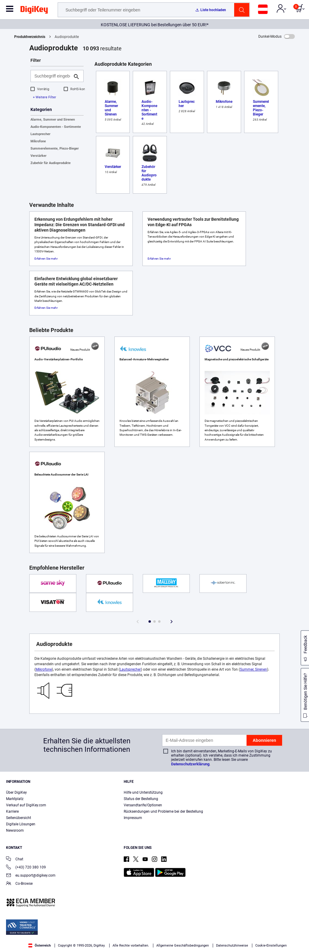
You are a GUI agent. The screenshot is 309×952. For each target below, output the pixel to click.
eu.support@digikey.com (31, 876)
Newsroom (15, 830)
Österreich (39, 945)
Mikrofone (38, 141)
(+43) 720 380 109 (26, 868)
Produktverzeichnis (29, 37)
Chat (14, 859)
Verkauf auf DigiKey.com (26, 805)
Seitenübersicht (18, 818)
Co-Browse (19, 884)
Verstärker (38, 155)
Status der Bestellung (141, 799)
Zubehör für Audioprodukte (50, 163)
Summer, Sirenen (253, 669)
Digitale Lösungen (20, 824)
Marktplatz (15, 799)
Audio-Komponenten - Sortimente (55, 126)
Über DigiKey (16, 792)
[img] (34, 11)
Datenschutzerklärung (190, 764)
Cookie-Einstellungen (271, 945)
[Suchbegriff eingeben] (52, 76)
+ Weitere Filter (44, 97)
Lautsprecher (40, 134)
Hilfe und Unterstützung (143, 792)
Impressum (133, 818)
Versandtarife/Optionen (143, 805)
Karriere (12, 811)
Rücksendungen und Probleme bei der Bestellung (163, 811)
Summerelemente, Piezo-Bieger (54, 148)
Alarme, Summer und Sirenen (52, 119)
